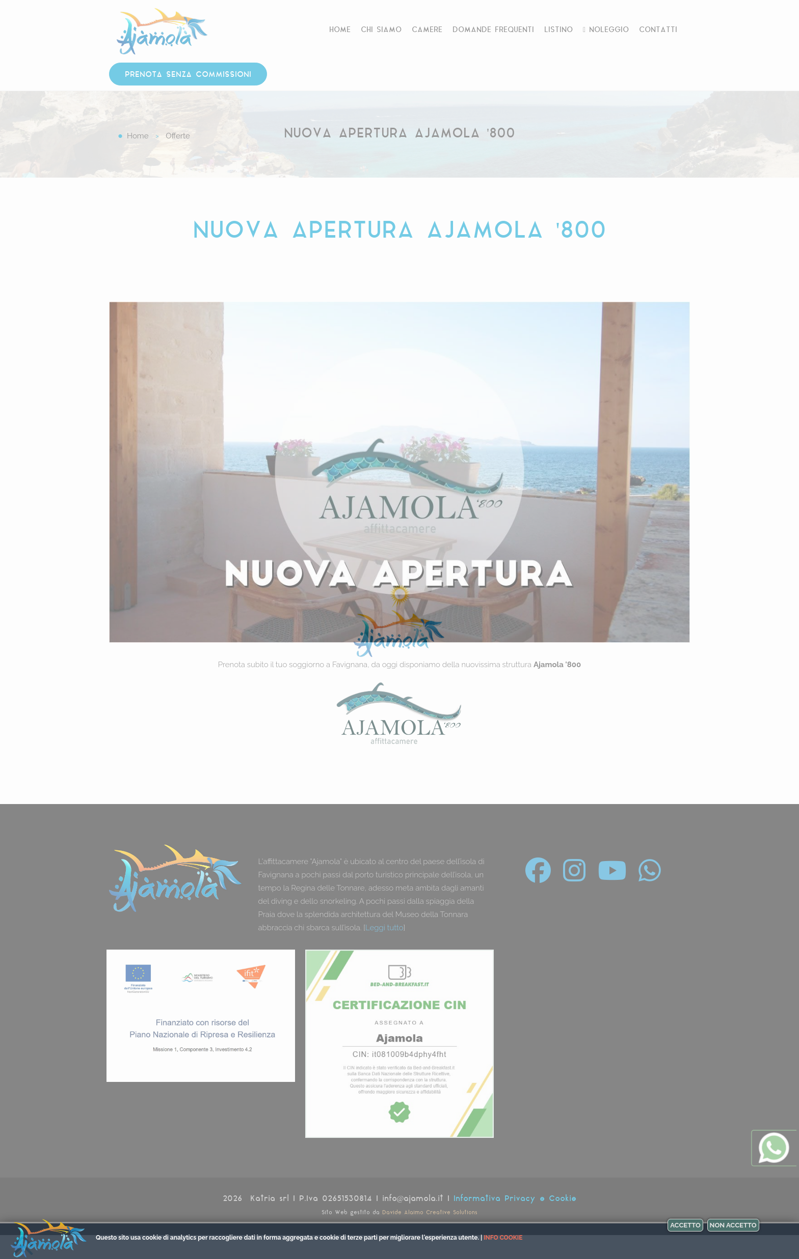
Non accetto (733, 1225)
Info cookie (503, 1237)
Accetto (685, 1225)
